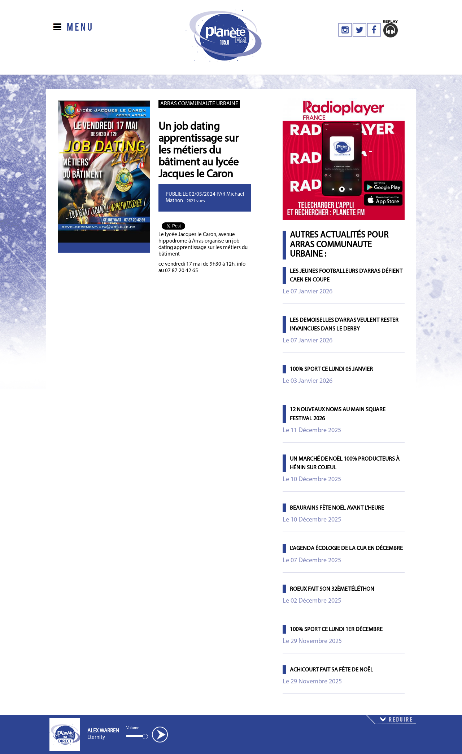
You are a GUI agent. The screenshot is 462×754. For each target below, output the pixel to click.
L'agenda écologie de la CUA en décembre (346, 548)
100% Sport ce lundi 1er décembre (336, 630)
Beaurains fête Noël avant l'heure (337, 508)
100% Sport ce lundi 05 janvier (331, 369)
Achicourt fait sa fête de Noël (331, 670)
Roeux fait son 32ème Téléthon (332, 589)
